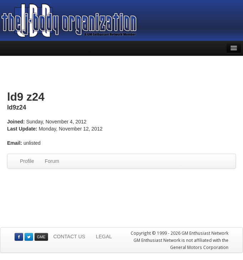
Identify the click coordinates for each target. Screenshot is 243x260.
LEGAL (104, 236)
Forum (52, 161)
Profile (27, 161)
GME (41, 237)
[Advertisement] (121, 73)
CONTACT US (69, 236)
